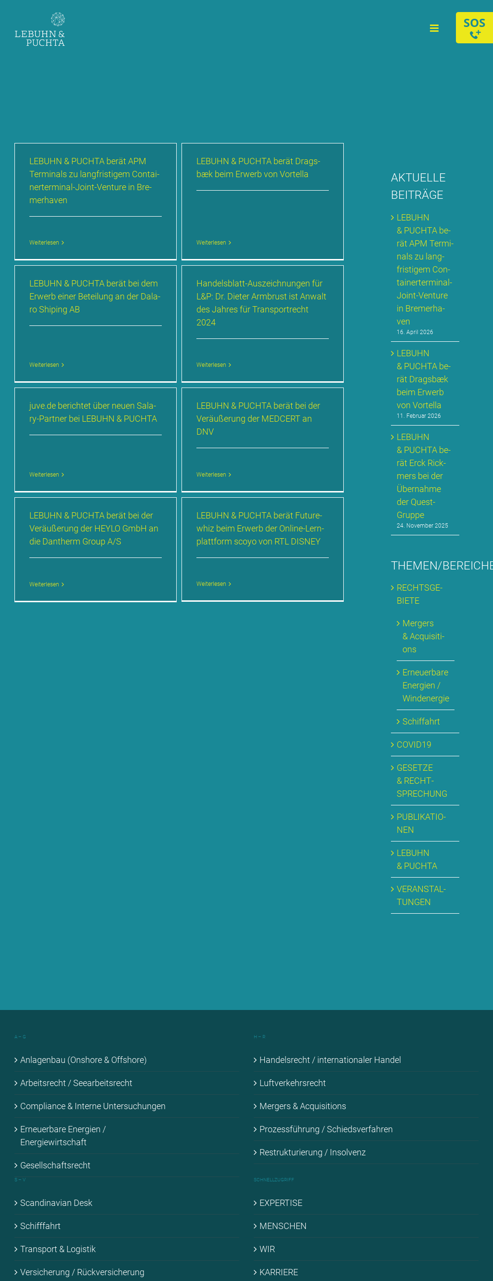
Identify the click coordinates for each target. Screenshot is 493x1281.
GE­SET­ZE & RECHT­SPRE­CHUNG (422, 781)
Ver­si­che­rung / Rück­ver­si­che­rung (82, 1272)
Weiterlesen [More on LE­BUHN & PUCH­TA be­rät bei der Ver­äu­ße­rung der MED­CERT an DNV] (214, 470)
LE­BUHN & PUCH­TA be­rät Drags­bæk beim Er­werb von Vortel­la (424, 379)
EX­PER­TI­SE (280, 1203)
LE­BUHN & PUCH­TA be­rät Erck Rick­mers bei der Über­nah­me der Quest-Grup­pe (424, 476)
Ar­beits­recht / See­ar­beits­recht (76, 1083)
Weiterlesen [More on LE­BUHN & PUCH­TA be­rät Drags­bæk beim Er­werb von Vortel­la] (209, 216)
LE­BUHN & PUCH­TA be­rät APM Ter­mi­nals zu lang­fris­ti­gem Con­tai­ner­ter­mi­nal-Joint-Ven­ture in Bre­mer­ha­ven (425, 269)
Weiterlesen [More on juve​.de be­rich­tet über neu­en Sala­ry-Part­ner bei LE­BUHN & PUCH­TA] (49, 457)
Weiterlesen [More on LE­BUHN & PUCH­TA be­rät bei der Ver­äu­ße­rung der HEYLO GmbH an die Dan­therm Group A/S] (44, 581)
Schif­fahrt (421, 721)
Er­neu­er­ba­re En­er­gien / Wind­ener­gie (425, 685)
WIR (267, 1249)
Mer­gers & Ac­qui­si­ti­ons (423, 636)
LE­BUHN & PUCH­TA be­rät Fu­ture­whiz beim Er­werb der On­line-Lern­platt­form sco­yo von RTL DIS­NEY (258, 526)
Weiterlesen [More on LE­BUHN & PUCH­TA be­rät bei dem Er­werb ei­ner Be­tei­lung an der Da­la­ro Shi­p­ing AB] (53, 347)
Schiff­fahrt (40, 1226)
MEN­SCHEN (283, 1226)
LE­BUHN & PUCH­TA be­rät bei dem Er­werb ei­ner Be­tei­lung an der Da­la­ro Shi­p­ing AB (103, 292)
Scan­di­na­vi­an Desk (56, 1203)
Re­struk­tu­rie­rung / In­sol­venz (312, 1152)
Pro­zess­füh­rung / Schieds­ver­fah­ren (326, 1129)
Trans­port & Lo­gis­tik (58, 1249)
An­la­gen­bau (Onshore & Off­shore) (83, 1060)
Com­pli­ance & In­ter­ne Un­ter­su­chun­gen (93, 1106)
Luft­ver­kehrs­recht (292, 1083)
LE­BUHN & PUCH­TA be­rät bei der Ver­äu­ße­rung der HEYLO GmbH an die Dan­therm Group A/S (93, 526)
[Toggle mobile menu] (435, 28)
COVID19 (414, 744)
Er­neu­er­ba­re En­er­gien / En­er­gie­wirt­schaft (63, 1135)
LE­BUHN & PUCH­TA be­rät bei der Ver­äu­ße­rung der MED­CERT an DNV (261, 415)
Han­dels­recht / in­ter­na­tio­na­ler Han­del (330, 1060)
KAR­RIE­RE (278, 1272)
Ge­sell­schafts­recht (55, 1165)
